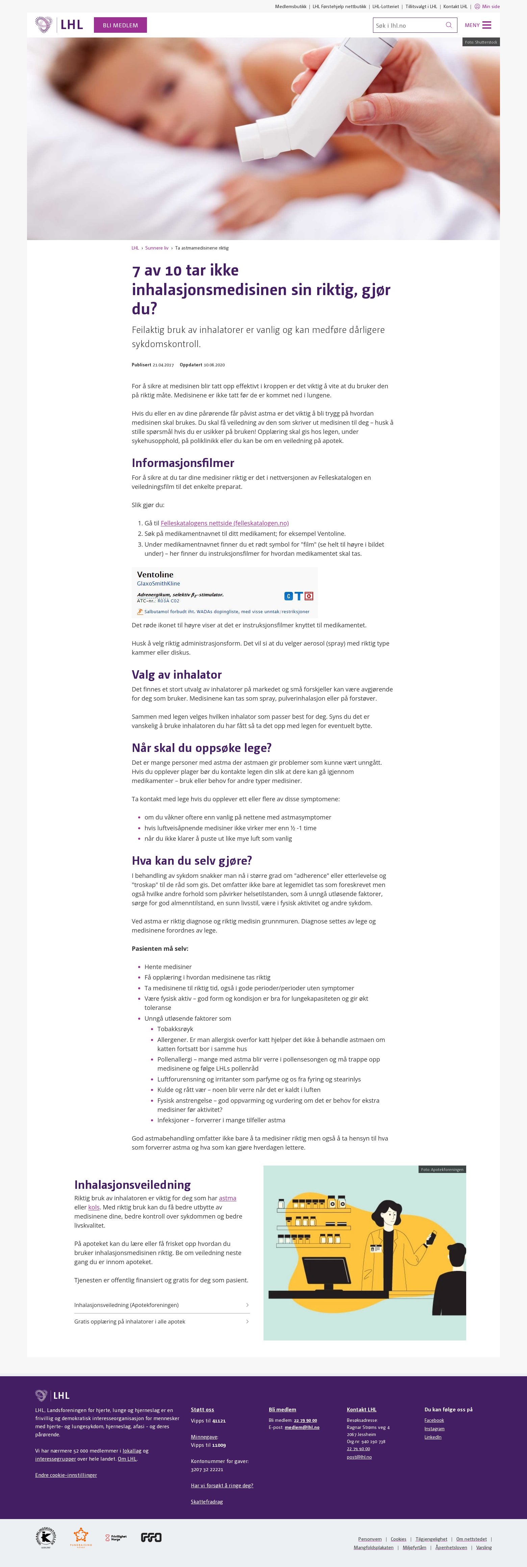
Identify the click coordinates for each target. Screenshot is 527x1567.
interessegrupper (55, 1458)
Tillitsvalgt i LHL (421, 6)
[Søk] (415, 25)
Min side (487, 6)
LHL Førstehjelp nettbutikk (339, 6)
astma (227, 1198)
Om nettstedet (471, 1539)
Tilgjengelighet (431, 1539)
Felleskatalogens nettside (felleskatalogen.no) (225, 523)
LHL (135, 247)
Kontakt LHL (456, 6)
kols (93, 1207)
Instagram (435, 1428)
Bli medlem (120, 25)
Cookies (398, 1539)
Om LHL (127, 1458)
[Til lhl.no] (59, 25)
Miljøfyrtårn (414, 1547)
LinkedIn (433, 1437)
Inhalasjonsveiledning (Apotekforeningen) (162, 1305)
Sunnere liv (157, 247)
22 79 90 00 (305, 1420)
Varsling (484, 1547)
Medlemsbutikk (290, 6)
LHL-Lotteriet (386, 6)
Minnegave (204, 1436)
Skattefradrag (207, 1501)
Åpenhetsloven (451, 1547)
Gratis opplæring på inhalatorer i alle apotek (162, 1321)
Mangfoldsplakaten (374, 1547)
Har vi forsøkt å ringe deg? (222, 1485)
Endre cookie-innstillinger (66, 1474)
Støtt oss (202, 1409)
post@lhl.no (359, 1457)
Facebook (434, 1420)
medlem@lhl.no (302, 1427)
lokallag (132, 1450)
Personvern (370, 1539)
